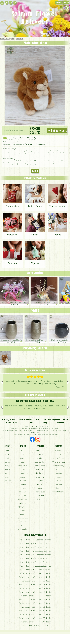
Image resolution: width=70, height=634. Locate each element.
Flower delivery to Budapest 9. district (35, 569)
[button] (68, 291)
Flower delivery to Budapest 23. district (35, 622)
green (7, 473)
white (7, 454)
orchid (22, 477)
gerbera (23, 484)
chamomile (22, 529)
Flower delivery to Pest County (35, 625)
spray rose (22, 506)
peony (22, 514)
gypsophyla (23, 525)
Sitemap (60, 423)
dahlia (22, 510)
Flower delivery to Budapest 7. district (35, 562)
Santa (58, 488)
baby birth (40, 458)
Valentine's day (58, 462)
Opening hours (54, 420)
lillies (23, 469)
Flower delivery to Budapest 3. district (35, 547)
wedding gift (40, 469)
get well (39, 480)
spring (58, 469)
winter (58, 480)
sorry (40, 488)
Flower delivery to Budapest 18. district (35, 603)
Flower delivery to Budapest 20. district (35, 610)
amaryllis (23, 492)
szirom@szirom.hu (10, 420)
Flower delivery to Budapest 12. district (35, 581)
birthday (39, 454)
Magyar (66, 2)
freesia (22, 462)
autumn (59, 477)
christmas (59, 450)
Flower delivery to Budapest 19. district (35, 607)
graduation (39, 495)
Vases (35, 311)
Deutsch (58, 2)
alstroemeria (23, 473)
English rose (23, 518)
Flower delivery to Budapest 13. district (35, 584)
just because (40, 492)
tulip (23, 454)
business (39, 473)
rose (23, 450)
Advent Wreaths (58, 492)
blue (7, 484)
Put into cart (57, 130)
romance (39, 450)
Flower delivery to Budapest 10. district (35, 573)
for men (40, 484)
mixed (22, 458)
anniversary (40, 465)
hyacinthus (22, 465)
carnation (22, 503)
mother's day (58, 458)
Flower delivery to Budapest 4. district (35, 551)
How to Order (11, 423)
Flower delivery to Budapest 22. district (35, 618)
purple (7, 462)
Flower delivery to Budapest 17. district (35, 599)
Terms (30, 423)
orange (7, 465)
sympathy (40, 477)
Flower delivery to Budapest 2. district (35, 543)
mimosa (23, 521)
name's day (40, 462)
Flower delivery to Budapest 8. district (35, 566)
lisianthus (23, 495)
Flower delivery (5, 39)
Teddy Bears (19, 39)
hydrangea (22, 499)
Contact (65, 420)
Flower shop (40, 420)
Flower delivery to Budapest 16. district (35, 595)
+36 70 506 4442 (26, 420)
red (7, 450)
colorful (8, 480)
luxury (39, 499)
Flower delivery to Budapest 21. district (35, 614)
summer (58, 473)
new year (58, 484)
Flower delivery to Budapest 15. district (35, 592)
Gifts (12, 39)
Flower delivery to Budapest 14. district (35, 588)
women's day (58, 465)
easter (58, 454)
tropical (23, 480)
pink (7, 458)
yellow (7, 469)
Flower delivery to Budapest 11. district (35, 577)
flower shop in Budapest (33, 144)
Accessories (35, 273)
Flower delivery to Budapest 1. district (35, 539)
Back (35, 171)
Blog (45, 423)
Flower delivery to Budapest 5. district (35, 554)
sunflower (23, 488)
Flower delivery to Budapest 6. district (35, 558)
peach (7, 477)
